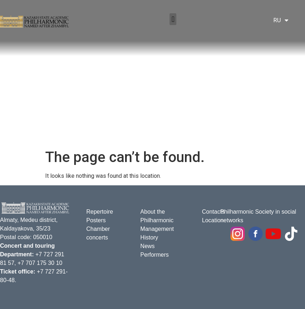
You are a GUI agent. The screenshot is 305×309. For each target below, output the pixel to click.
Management (157, 229)
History (149, 237)
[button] (173, 19)
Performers (154, 255)
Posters (96, 220)
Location (213, 220)
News (147, 246)
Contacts (213, 212)
